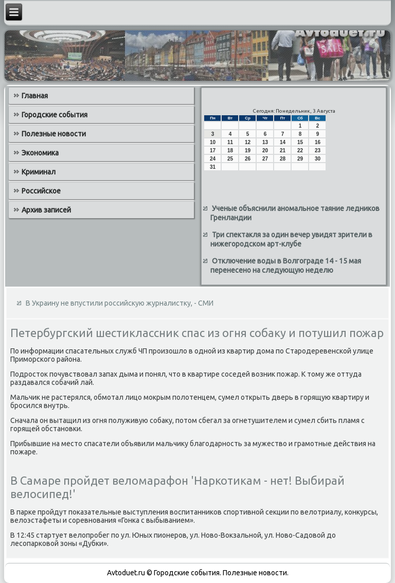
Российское (41, 191)
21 (282, 150)
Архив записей (46, 210)
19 (247, 150)
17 (213, 150)
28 (282, 159)
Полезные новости (54, 134)
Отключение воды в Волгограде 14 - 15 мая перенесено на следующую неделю (285, 265)
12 (247, 142)
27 (265, 159)
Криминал (39, 172)
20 (265, 150)
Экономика (40, 153)
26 (247, 159)
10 (213, 142)
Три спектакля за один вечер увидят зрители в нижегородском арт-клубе (291, 239)
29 (300, 159)
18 (230, 150)
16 (317, 142)
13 (265, 142)
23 (317, 150)
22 (300, 150)
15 (300, 142)
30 (317, 159)
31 (213, 167)
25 (230, 159)
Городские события (54, 115)
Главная (35, 96)
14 (282, 142)
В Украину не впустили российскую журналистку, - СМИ (119, 303)
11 (230, 142)
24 (213, 159)
